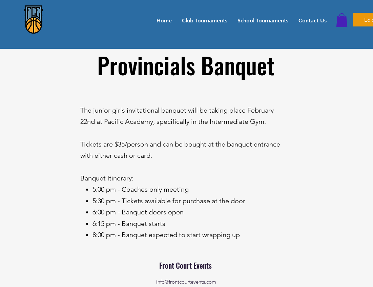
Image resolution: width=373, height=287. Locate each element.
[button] (204, 20)
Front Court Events (186, 265)
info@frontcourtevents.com (186, 282)
